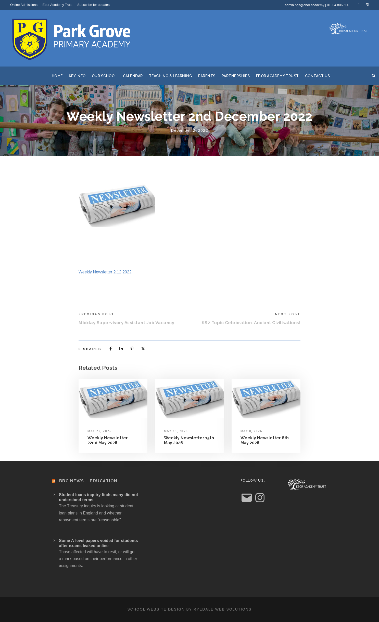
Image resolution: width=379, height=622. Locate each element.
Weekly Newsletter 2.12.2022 (105, 272)
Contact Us (317, 76)
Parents (207, 76)
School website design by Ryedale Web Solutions (190, 609)
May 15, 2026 (176, 431)
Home (57, 76)
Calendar (133, 76)
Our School (104, 76)
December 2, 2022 (189, 130)
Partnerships (236, 76)
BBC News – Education (88, 481)
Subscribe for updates (93, 5)
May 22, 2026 (99, 431)
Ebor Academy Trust (57, 5)
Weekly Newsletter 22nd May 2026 (107, 440)
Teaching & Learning (170, 76)
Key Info (77, 76)
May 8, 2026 (251, 431)
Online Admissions (23, 5)
